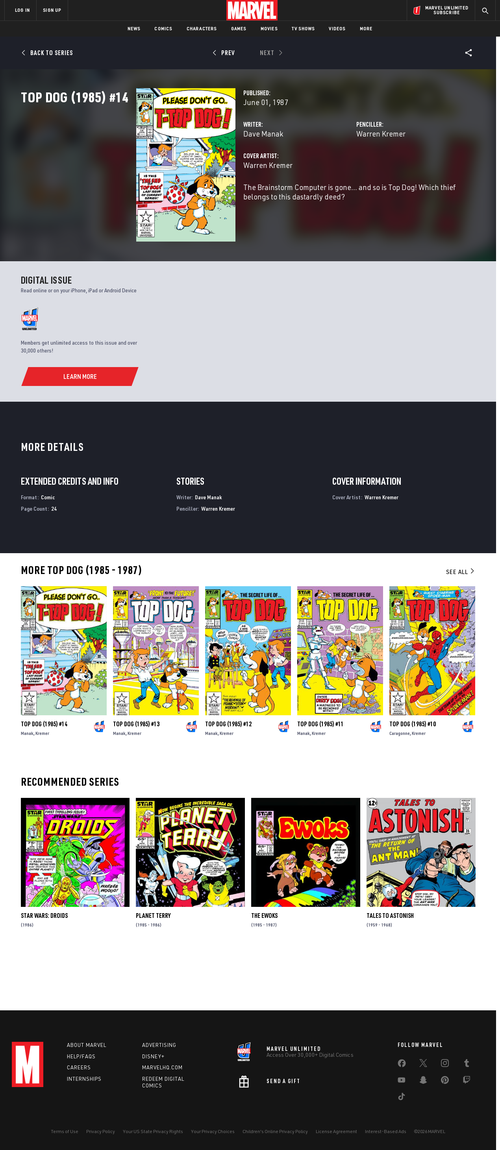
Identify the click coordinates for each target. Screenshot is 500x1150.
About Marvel (86, 1045)
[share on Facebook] (402, 1065)
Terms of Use (64, 1131)
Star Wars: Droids (44, 969)
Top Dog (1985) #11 (320, 777)
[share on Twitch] (466, 1081)
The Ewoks (264, 969)
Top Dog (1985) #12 (228, 777)
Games (238, 28)
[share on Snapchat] (423, 1081)
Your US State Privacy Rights (153, 1131)
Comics (163, 28)
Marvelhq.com (162, 1067)
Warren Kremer (340, 168)
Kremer (42, 786)
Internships (84, 1079)
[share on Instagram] (445, 1065)
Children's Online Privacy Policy (275, 1131)
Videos (337, 28)
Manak (27, 786)
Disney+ (153, 1056)
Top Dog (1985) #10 (412, 777)
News (134, 28)
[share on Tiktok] (402, 1098)
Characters (202, 28)
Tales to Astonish (390, 969)
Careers (79, 1067)
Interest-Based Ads (385, 1131)
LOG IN (22, 10)
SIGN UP (52, 10)
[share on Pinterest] (445, 1081)
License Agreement (336, 1131)
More (366, 28)
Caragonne (399, 786)
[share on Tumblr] (466, 1065)
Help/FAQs (81, 1056)
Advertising (159, 1045)
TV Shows (303, 28)
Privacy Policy (100, 1131)
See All (460, 625)
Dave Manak (182, 168)
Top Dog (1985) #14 (44, 777)
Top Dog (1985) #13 (136, 777)
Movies (269, 28)
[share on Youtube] (402, 1081)
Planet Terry (153, 969)
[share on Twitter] (423, 1065)
